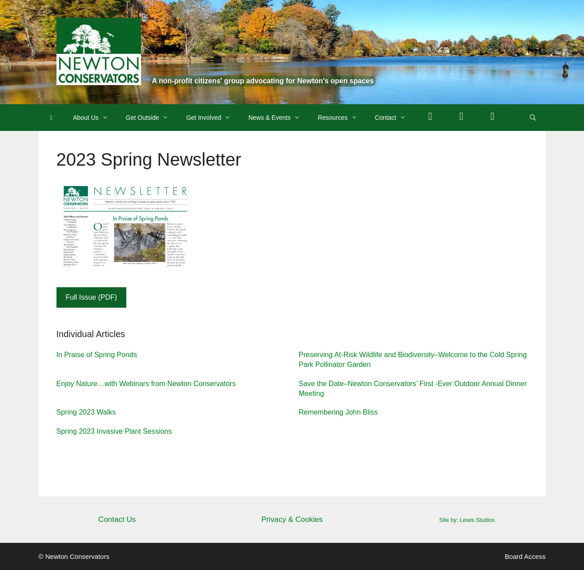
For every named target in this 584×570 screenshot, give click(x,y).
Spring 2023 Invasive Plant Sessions (114, 431)
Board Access (525, 556)
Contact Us (117, 519)
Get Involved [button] (213, 117)
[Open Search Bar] (533, 117)
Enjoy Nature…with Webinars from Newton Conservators (146, 383)
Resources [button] (342, 117)
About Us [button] (95, 117)
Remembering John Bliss (338, 412)
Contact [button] (395, 117)
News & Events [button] (278, 117)
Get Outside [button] (151, 117)
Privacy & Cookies (292, 519)
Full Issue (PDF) (91, 297)
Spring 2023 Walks (86, 412)
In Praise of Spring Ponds (96, 354)
